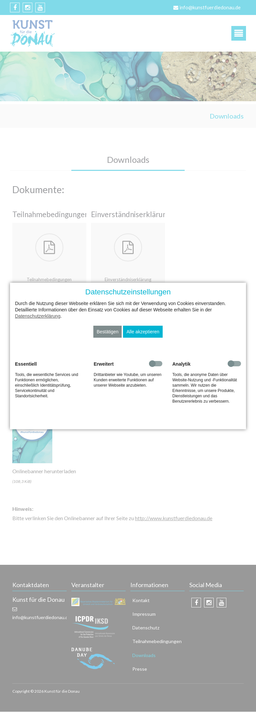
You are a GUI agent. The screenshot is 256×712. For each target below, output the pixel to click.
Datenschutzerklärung (37, 316)
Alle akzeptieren (142, 331)
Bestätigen (108, 331)
